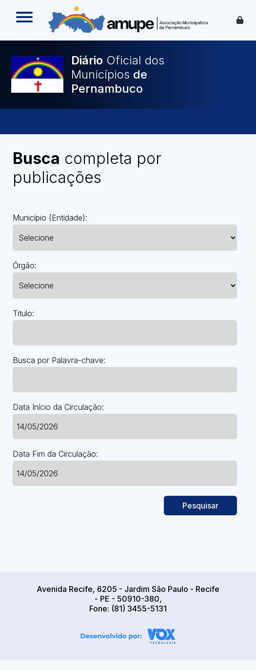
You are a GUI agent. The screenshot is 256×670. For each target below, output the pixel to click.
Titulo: (23, 313)
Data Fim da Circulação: (55, 454)
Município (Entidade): (50, 218)
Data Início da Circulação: (58, 407)
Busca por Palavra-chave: (59, 360)
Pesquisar (200, 505)
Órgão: (25, 265)
